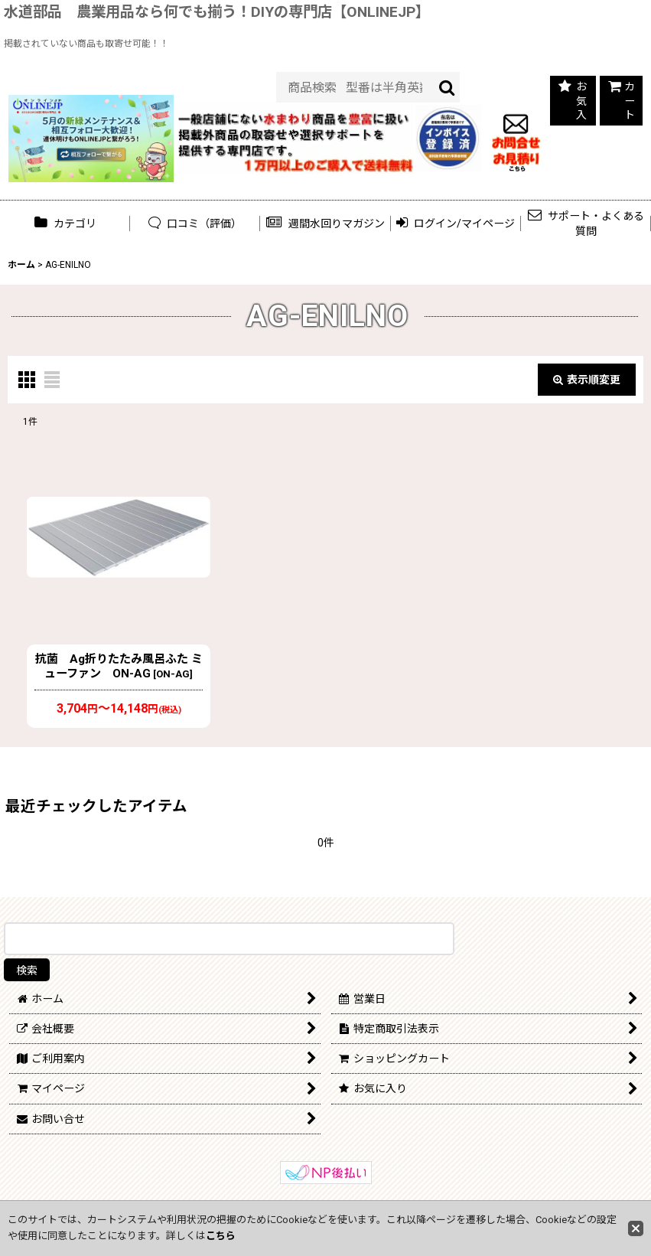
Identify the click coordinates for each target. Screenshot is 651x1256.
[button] (325, 223)
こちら (221, 1235)
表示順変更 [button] (586, 380)
